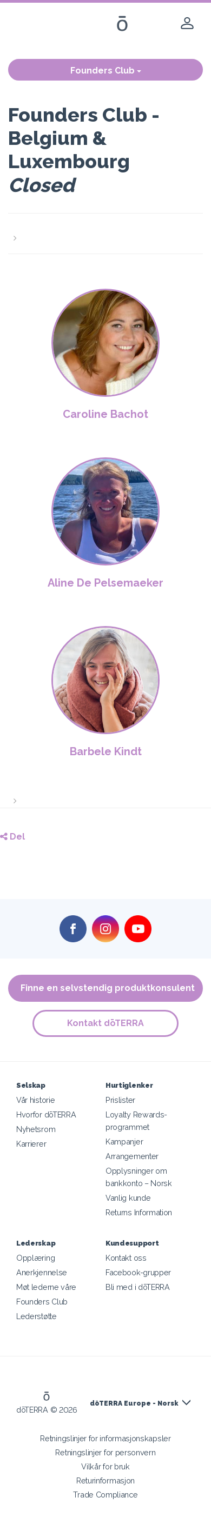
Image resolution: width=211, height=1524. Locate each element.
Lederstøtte (36, 1316)
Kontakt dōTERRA (105, 1023)
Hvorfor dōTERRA (46, 1114)
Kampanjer (124, 1141)
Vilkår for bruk (105, 1466)
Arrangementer (132, 1156)
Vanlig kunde (128, 1197)
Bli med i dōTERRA (138, 1287)
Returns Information (139, 1212)
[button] (105, 232)
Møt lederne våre (46, 1287)
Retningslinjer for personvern (105, 1452)
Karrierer (31, 1143)
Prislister (120, 1099)
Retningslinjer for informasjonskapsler (105, 1438)
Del (12, 836)
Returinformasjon (105, 1480)
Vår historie (35, 1099)
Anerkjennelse (41, 1272)
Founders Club (105, 70)
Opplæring (35, 1257)
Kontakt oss (126, 1257)
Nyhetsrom (35, 1129)
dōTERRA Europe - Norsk (134, 1403)
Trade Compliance (105, 1494)
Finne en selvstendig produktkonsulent (108, 988)
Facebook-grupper (138, 1272)
